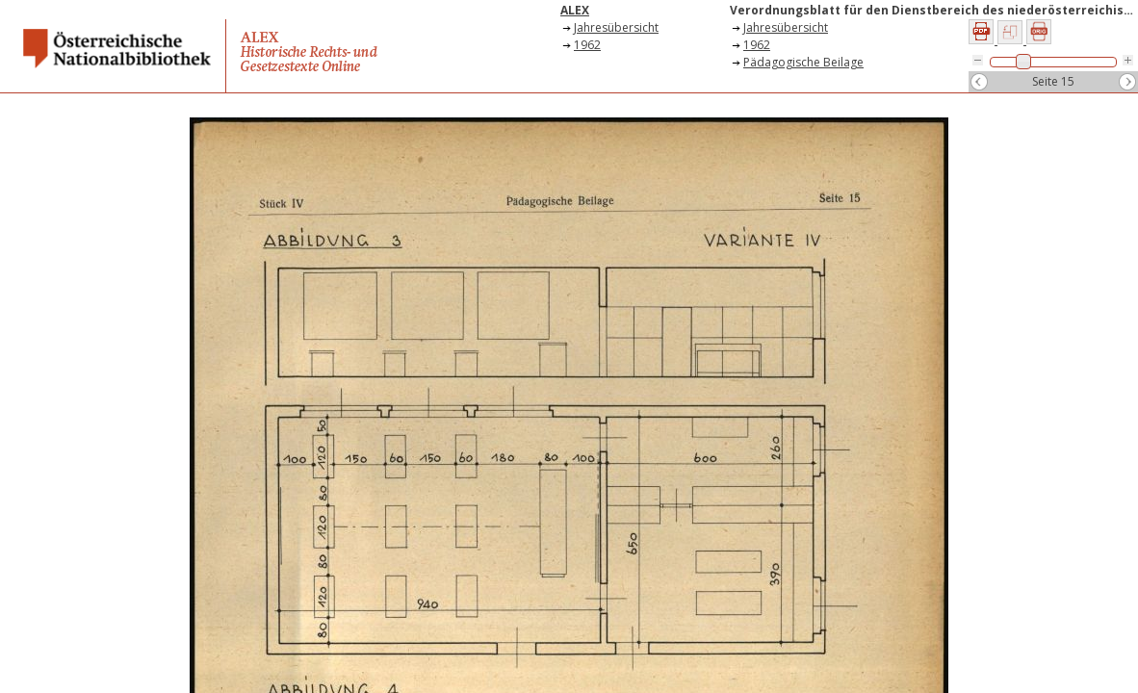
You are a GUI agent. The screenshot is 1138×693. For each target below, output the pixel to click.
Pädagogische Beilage (803, 62)
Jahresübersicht (616, 27)
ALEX (574, 10)
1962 (587, 45)
